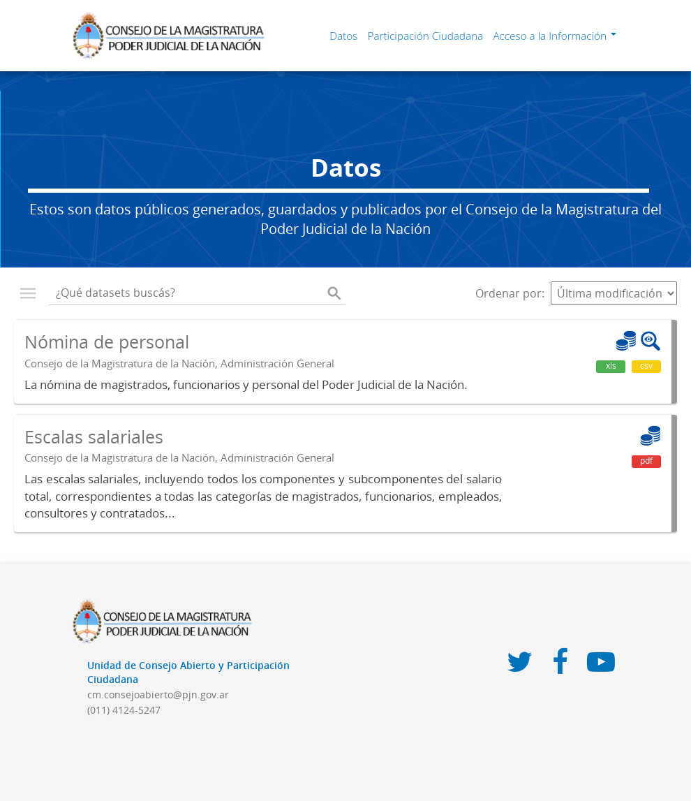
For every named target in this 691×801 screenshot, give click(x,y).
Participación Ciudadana (425, 36)
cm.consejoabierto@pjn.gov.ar (158, 694)
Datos (343, 36)
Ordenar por (508, 293)
